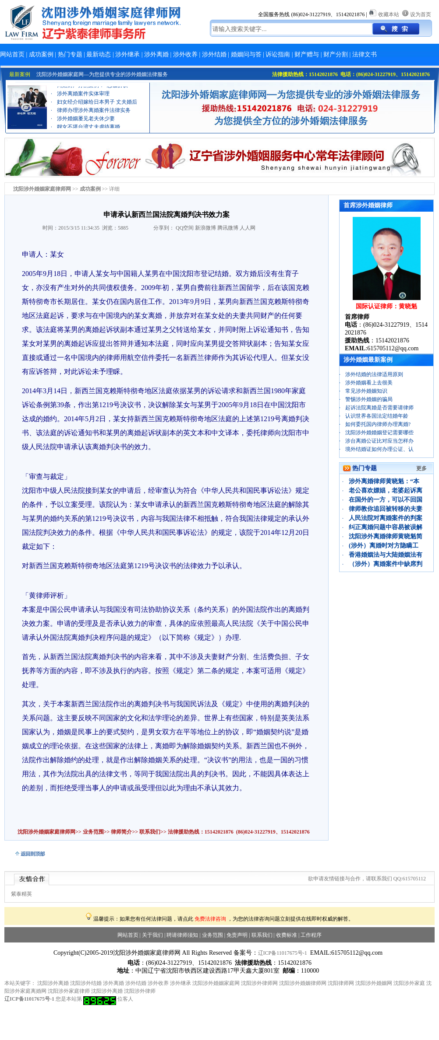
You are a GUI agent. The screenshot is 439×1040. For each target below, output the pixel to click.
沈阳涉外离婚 (53, 983)
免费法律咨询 (210, 919)
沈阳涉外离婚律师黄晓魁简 (385, 536)
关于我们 (152, 935)
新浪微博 (205, 228)
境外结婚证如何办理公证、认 (379, 449)
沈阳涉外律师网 (259, 983)
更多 (421, 468)
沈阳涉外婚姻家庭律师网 (46, 832)
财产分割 (335, 54)
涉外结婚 (214, 54)
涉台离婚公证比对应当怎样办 (379, 441)
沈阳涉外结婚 (86, 983)
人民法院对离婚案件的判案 (385, 518)
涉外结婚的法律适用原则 (374, 374)
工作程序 (311, 935)
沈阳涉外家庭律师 (69, 991)
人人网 (247, 228)
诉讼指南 (278, 54)
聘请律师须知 (182, 935)
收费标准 (286, 935)
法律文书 (364, 54)
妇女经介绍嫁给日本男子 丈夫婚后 (97, 104)
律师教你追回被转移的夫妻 (385, 509)
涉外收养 (185, 54)
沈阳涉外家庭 (409, 983)
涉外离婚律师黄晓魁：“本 (384, 481)
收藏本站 (388, 14)
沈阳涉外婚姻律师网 (302, 983)
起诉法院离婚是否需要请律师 (379, 408)
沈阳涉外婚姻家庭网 (216, 983)
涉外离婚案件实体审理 (83, 96)
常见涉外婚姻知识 (366, 391)
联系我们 (149, 832)
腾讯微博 (227, 228)
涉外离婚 (156, 54)
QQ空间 (185, 228)
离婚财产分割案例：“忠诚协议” (93, 88)
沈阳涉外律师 (140, 991)
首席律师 (357, 317)
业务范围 (93, 832)
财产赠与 (306, 54)
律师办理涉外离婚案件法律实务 (94, 113)
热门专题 (70, 54)
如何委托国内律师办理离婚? (378, 424)
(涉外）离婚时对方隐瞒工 (383, 545)
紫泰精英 (21, 894)
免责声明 (237, 935)
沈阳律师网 (341, 983)
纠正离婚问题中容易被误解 (385, 527)
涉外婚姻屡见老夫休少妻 (86, 121)
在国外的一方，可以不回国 (385, 499)
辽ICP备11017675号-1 (282, 953)
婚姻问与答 (246, 54)
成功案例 (41, 54)
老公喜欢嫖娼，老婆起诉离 (385, 490)
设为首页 (420, 14)
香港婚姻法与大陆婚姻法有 (385, 554)
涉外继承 (127, 54)
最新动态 (98, 54)
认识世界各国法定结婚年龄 (376, 416)
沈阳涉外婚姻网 (373, 983)
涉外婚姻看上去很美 (369, 383)
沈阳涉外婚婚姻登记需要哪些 (379, 432)
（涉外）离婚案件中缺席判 (385, 564)
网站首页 (12, 54)
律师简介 (121, 832)
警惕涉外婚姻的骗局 (369, 399)
